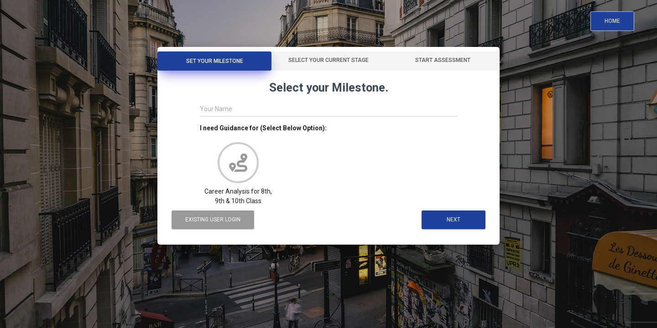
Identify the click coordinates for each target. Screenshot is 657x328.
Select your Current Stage (328, 60)
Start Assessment (442, 60)
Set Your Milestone (214, 61)
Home (612, 21)
